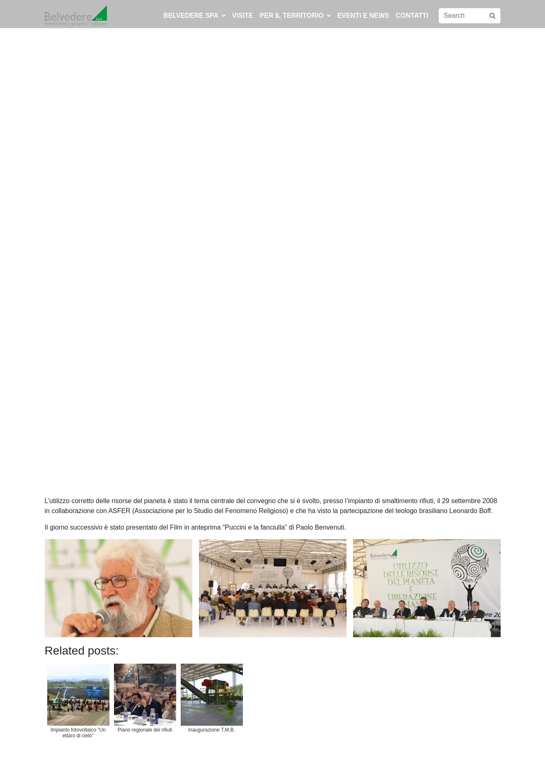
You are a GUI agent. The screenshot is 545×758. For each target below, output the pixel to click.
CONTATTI (412, 15)
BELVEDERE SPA (194, 15)
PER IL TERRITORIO (295, 15)
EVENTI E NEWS (363, 15)
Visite (242, 15)
